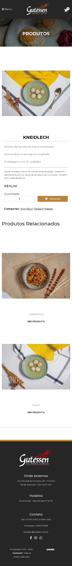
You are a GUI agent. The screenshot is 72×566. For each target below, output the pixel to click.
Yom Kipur (26, 208)
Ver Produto (36, 321)
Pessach (39, 208)
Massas (48, 208)
